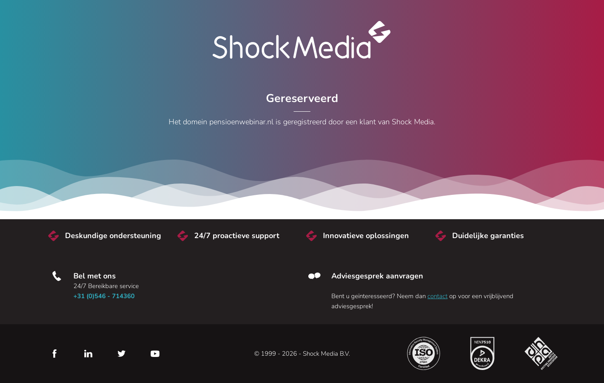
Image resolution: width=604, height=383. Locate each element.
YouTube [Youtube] (155, 353)
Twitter (121, 353)
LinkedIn (88, 353)
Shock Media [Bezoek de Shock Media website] (302, 40)
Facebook (54, 353)
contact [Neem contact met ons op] (437, 296)
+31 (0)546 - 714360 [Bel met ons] (104, 296)
